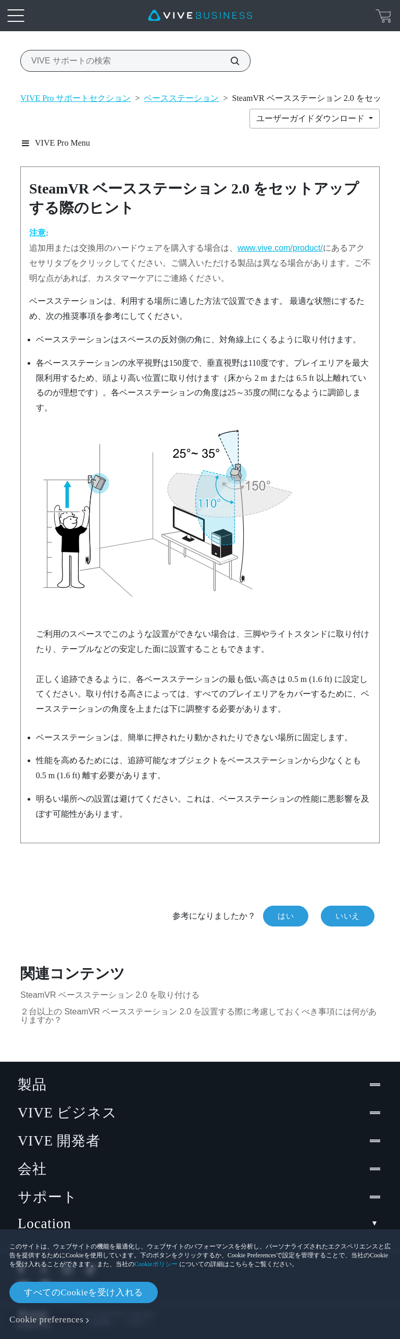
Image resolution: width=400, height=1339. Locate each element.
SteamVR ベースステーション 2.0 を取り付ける (109, 994)
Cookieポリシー (156, 1264)
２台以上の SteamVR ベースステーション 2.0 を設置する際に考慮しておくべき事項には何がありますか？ (198, 1015)
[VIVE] (200, 15)
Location (200, 1224)
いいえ (347, 916)
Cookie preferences (46, 1319)
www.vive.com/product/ (280, 247)
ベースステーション (181, 98)
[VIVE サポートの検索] (229, 60)
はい (286, 916)
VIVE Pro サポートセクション (75, 98)
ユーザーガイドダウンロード (311, 118)
